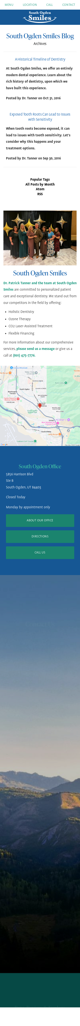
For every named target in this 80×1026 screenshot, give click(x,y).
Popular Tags (40, 180)
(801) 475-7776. (24, 356)
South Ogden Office (40, 466)
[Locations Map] (40, 406)
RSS (40, 194)
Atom (40, 189)
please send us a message (35, 349)
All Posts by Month (40, 185)
